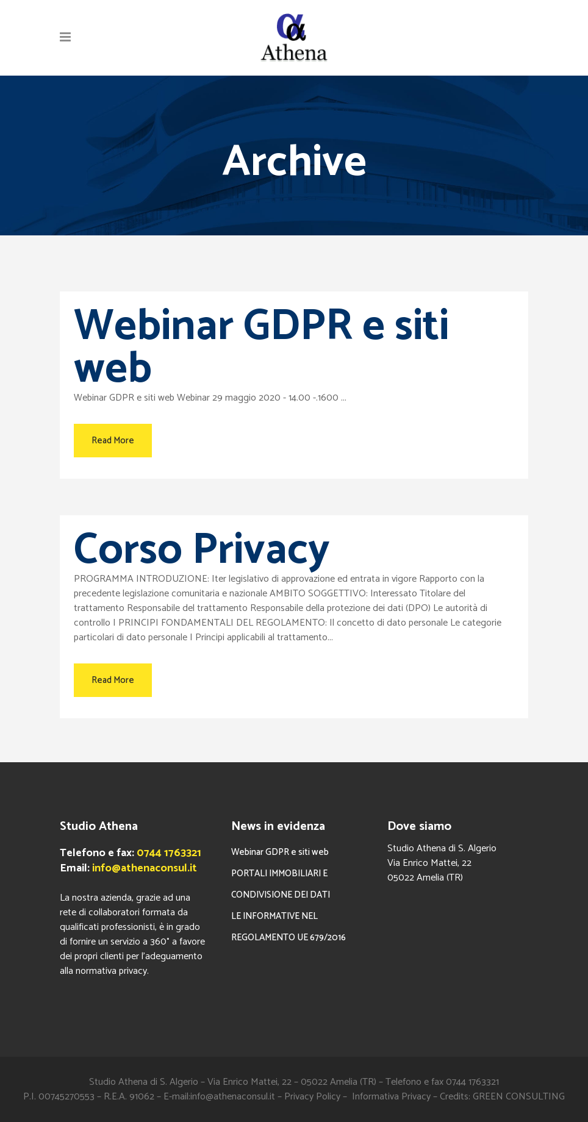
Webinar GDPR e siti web (261, 348)
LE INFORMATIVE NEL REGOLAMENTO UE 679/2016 (288, 927)
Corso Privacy (202, 550)
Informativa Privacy (391, 1096)
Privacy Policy (312, 1096)
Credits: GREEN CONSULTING (502, 1096)
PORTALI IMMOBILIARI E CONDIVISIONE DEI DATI (280, 884)
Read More (112, 440)
